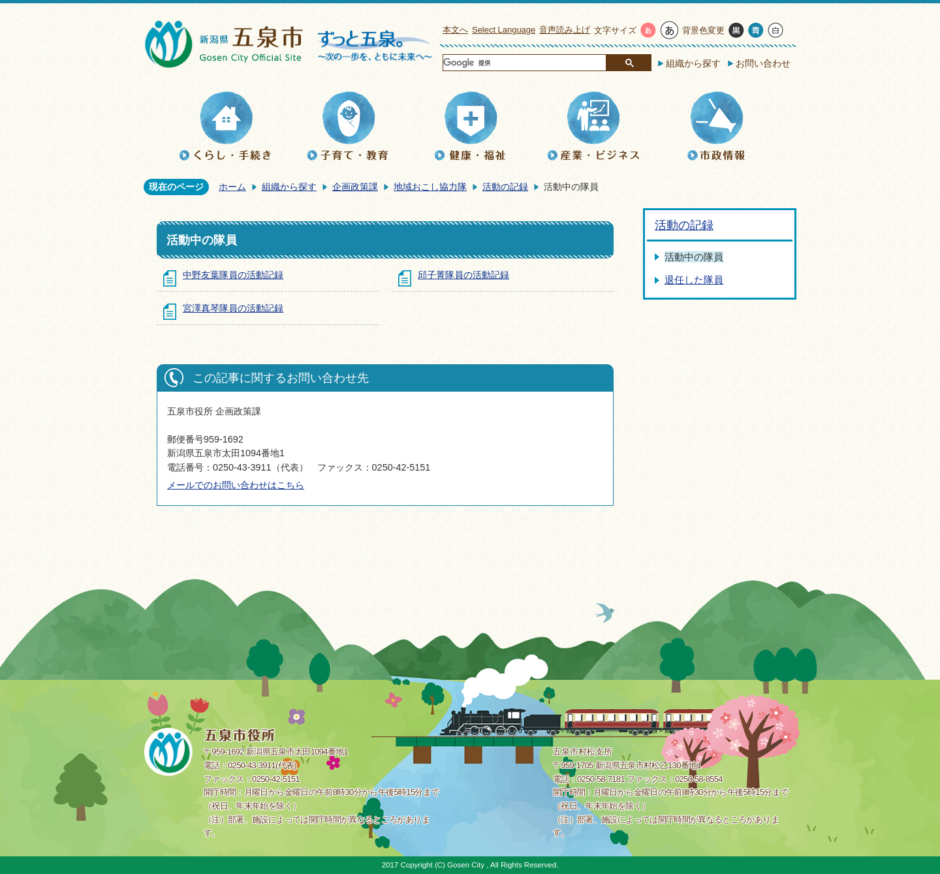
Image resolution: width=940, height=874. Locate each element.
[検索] (523, 63)
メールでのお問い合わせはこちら (235, 485)
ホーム (232, 186)
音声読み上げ (564, 30)
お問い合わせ (763, 63)
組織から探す (693, 63)
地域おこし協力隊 (430, 186)
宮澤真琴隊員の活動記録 (233, 308)
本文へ (455, 30)
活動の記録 (505, 186)
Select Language (503, 30)
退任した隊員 (694, 279)
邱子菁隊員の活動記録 (463, 275)
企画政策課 (355, 186)
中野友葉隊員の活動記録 (233, 275)
